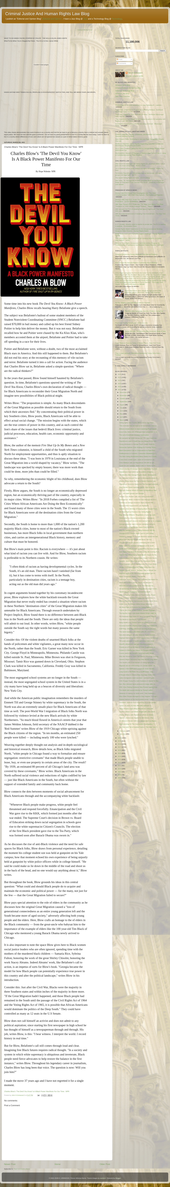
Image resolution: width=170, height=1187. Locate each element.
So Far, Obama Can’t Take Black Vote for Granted (132, 303)
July (121, 408)
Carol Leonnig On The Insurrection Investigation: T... (137, 724)
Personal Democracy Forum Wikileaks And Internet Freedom (136, 254)
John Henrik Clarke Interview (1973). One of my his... (137, 487)
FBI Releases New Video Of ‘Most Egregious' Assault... (138, 616)
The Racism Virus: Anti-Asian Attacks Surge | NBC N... (138, 613)
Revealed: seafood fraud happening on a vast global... (138, 702)
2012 (120, 762)
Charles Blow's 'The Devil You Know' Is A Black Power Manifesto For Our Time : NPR (36, 1091)
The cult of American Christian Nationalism (134, 435)
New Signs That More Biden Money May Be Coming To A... (139, 552)
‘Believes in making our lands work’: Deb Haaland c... (137, 693)
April (121, 417)
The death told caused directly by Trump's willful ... (136, 690)
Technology (117, 19)
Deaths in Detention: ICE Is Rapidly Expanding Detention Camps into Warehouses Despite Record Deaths (139, 145)
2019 (120, 741)
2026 (120, 374)
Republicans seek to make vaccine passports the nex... (138, 441)
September (124, 401)
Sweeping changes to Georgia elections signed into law (138, 536)
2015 (120, 753)
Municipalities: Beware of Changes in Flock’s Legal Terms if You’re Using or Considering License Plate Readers (140, 154)
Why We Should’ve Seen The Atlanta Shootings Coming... (139, 656)
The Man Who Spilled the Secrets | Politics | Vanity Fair (144, 311)
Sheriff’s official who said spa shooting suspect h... (136, 644)
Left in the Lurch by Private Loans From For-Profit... (137, 527)
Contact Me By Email (85, 30)
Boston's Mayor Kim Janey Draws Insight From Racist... (138, 558)
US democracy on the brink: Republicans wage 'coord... (138, 589)
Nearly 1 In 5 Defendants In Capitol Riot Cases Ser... (137, 567)
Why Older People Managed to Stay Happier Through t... (139, 696)
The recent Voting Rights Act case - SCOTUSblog (132, 178)
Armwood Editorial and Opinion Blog (128, 88)
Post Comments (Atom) (22, 1169)
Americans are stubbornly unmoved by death (134, 592)
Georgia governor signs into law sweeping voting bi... (137, 524)
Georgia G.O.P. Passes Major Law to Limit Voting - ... (137, 533)
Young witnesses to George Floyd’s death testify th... (137, 444)
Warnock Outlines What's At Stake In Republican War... (138, 490)
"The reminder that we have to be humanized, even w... (138, 426)
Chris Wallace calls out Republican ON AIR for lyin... (137, 463)
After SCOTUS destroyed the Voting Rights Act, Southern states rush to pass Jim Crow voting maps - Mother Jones (140, 165)
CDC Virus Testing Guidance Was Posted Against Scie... (138, 687)
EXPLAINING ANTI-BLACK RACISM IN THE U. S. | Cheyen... (140, 521)
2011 (120, 765)
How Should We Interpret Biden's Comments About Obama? (136, 263)
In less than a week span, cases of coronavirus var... (137, 460)
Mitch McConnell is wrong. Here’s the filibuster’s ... (136, 582)
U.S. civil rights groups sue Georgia (131, 493)
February (123, 731)
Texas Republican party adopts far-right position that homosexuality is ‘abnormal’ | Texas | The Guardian (143, 291)
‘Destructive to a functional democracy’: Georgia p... (137, 518)
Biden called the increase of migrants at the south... (137, 546)
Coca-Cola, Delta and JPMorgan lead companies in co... (138, 432)
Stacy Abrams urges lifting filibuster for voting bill (136, 709)
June (121, 411)
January (123, 734)
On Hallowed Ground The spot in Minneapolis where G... (139, 478)
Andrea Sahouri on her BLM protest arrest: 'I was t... (137, 699)
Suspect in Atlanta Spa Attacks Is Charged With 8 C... (137, 650)
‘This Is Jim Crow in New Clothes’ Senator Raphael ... (137, 610)
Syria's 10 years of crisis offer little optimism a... (135, 705)
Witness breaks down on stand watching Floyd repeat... (138, 429)
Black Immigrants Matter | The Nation (132, 576)
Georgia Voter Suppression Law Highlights (134, 506)
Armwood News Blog (122, 85)
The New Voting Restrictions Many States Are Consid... (138, 456)
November (123, 395)
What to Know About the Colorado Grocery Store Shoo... (139, 601)
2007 (120, 772)
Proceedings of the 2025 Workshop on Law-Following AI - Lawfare (138, 105)
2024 (120, 380)
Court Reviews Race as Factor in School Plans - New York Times (138, 343)
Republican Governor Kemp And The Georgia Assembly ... (139, 484)
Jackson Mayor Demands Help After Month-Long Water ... (139, 659)
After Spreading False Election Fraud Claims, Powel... (138, 595)
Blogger (118, 1178)
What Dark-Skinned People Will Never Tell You (135, 539)
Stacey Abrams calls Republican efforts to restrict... (137, 715)
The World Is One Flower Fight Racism (132, 619)
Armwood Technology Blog (124, 91)
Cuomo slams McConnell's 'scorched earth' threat (136, 653)
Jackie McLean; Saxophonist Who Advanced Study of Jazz (145, 331)
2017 (120, 747)
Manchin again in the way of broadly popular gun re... (137, 573)
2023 (120, 383)
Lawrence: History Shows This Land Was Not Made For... (139, 579)
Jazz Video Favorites (122, 96)
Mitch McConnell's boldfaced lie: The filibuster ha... (137, 586)
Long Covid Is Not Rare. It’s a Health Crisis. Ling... (136, 672)
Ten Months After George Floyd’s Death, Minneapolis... (138, 475)
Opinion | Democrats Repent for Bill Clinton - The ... (137, 718)
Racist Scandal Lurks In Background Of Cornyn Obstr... (138, 564)
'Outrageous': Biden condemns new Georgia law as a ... (138, 499)
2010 (120, 769)
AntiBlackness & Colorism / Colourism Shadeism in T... (138, 453)
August (122, 405)
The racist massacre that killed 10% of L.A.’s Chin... (137, 632)
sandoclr (103, 1178)
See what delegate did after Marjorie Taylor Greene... (137, 635)
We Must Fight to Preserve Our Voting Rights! (135, 512)
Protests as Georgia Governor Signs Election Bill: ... (137, 503)
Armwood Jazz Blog (122, 93)
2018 (120, 744)
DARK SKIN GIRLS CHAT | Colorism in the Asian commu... (139, 549)
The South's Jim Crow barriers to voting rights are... (137, 662)
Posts (119, 59)
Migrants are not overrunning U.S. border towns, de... (137, 666)
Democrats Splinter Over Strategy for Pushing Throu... (138, 447)
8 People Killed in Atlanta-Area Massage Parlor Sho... (137, 675)
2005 (120, 778)
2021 (120, 390)
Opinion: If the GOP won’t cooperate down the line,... (137, 669)
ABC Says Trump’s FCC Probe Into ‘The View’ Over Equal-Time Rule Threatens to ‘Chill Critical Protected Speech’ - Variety (139, 205)
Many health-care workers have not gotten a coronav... (138, 622)
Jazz (85, 19)
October (123, 398)
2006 (120, 775)
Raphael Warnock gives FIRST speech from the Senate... (139, 638)
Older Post (105, 1164)
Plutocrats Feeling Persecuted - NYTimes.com (131, 323)
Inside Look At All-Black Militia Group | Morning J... (136, 604)
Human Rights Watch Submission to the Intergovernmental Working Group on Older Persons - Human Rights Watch (138, 230)
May (121, 414)
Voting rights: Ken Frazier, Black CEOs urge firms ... (137, 423)
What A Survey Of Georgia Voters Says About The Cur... (138, 469)
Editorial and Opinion (52, 19)
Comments (121, 63)
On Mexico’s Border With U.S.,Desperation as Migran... (138, 721)
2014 (120, 756)
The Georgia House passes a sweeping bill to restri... (137, 542)
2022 (120, 386)
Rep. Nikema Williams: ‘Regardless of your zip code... (138, 515)
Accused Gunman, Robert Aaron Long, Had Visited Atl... (138, 626)
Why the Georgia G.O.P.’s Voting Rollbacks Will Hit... (137, 530)
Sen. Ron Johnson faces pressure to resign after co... (137, 684)
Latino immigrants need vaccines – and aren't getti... (137, 678)
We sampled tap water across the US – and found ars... (138, 438)
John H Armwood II (135, 73)
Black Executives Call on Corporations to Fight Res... (137, 450)
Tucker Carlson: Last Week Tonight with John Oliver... (137, 712)
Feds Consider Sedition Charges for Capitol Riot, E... (137, 598)
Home (57, 1164)
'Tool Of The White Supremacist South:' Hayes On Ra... (138, 555)
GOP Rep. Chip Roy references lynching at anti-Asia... (138, 629)
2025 (120, 377)
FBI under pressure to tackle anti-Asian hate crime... (137, 641)
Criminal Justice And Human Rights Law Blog (47, 13)
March (122, 420)
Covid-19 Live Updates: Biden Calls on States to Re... (137, 466)
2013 (120, 759)
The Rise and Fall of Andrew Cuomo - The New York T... (138, 727)
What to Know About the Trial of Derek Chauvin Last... (138, 481)
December (123, 392)
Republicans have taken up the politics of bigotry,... (137, 472)
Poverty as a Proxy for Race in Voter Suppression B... (137, 647)
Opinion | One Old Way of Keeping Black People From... (138, 509)
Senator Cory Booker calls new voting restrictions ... (137, 496)
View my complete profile (134, 76)
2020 (120, 738)
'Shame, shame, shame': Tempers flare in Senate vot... (138, 570)
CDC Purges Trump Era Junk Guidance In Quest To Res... (139, 681)
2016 (120, 750)
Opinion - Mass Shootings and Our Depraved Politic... (137, 561)
